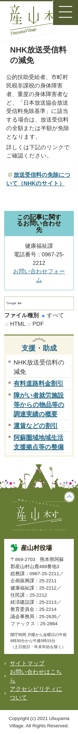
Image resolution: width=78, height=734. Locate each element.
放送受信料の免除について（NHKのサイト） (38, 179)
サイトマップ (27, 663)
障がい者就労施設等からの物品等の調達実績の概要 (39, 405)
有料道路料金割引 (38, 383)
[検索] (34, 303)
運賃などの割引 (36, 425)
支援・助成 (39, 348)
